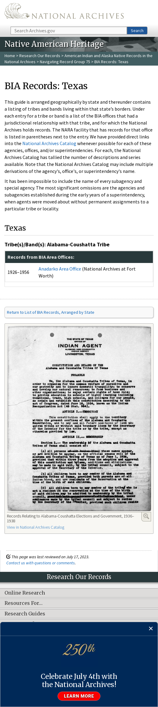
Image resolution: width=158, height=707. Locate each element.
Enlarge (146, 516)
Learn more (79, 696)
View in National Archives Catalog (35, 527)
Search (137, 30)
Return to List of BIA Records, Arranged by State (50, 312)
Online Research (25, 593)
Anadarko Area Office (60, 269)
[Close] (151, 629)
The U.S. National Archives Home (64, 13)
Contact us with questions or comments (40, 563)
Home (10, 55)
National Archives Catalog (49, 143)
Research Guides (25, 614)
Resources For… (24, 603)
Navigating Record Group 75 (65, 61)
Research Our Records (39, 55)
